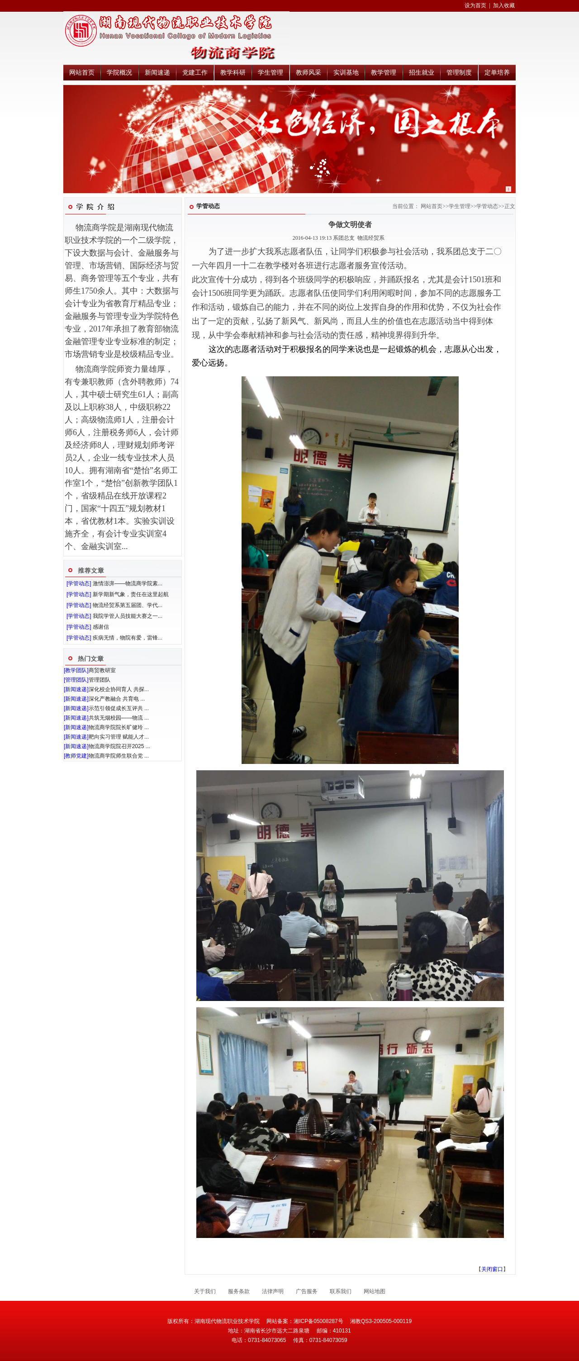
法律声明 (273, 1291)
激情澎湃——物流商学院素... (127, 583)
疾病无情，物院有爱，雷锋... (127, 638)
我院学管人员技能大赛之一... (127, 616)
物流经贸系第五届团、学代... (127, 605)
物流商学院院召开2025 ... (119, 746)
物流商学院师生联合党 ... (119, 756)
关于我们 (205, 1291)
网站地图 (374, 1291)
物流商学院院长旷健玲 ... (119, 727)
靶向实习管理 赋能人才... (119, 737)
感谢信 (101, 627)
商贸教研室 (102, 670)
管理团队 (99, 680)
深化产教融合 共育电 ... (117, 699)
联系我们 (340, 1291)
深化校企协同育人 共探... (119, 689)
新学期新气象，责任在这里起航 (131, 594)
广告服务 (307, 1291)
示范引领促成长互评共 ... (119, 708)
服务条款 (239, 1291)
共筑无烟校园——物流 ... (119, 718)
